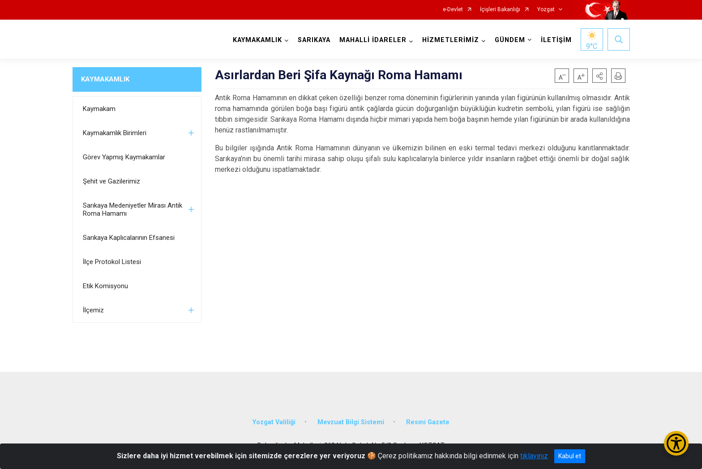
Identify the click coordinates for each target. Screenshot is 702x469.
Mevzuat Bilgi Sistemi (350, 422)
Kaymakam (99, 109)
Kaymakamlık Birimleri (114, 133)
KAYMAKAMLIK (105, 79)
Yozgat (546, 10)
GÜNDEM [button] (510, 40)
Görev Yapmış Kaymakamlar (124, 157)
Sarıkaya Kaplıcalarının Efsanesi (129, 238)
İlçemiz (93, 310)
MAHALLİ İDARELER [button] (373, 40)
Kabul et (569, 456)
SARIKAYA (314, 40)
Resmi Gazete (427, 422)
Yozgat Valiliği (274, 422)
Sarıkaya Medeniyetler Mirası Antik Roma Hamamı (132, 209)
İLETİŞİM (556, 40)
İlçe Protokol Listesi (112, 262)
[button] (599, 75)
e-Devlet (453, 10)
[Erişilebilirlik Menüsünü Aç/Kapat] (676, 443)
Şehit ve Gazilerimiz (111, 181)
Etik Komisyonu (105, 286)
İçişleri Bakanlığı (500, 10)
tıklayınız (534, 456)
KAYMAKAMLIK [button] (257, 40)
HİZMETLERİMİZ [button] (450, 40)
